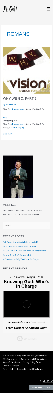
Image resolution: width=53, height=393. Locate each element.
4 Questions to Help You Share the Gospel (21, 259)
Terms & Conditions (12, 362)
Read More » (8, 134)
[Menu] (48, 9)
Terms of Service (24, 369)
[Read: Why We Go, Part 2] (26, 70)
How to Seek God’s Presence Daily (17, 255)
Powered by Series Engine (26, 338)
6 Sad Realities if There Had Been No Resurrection (24, 251)
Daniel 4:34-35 (38, 322)
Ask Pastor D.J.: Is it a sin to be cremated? (20, 242)
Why (5, 117)
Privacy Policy (9, 369)
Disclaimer (38, 369)
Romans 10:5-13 (19, 109)
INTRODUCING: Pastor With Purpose (19, 246)
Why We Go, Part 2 (19, 98)
